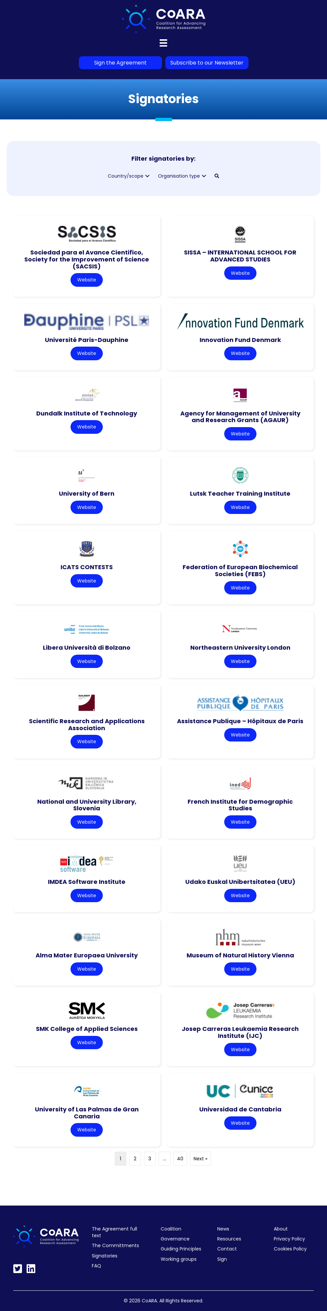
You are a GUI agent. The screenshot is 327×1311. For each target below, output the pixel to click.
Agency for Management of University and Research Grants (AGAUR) (240, 416)
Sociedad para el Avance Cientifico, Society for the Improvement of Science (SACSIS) (86, 259)
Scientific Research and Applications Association (87, 724)
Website (86, 279)
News (223, 1229)
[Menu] (163, 43)
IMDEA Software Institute (86, 882)
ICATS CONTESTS (87, 567)
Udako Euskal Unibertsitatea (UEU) (240, 882)
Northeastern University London (240, 647)
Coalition (171, 1229)
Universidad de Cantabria (240, 1109)
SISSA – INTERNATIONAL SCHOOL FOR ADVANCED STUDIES (240, 255)
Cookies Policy (290, 1248)
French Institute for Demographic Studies (240, 805)
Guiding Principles (181, 1248)
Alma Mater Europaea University (87, 955)
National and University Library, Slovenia (86, 805)
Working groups (179, 1259)
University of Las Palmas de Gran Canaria (87, 1112)
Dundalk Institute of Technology (86, 413)
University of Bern (86, 493)
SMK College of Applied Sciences (87, 1029)
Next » (200, 1158)
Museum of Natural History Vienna (240, 955)
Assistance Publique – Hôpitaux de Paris (240, 721)
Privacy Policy (289, 1238)
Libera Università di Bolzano (86, 647)
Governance (175, 1238)
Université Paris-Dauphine (86, 340)
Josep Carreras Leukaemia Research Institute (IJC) (240, 1032)
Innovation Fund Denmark (240, 340)
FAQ (96, 1265)
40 (180, 1158)
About (281, 1229)
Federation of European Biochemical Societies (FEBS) (240, 570)
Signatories (104, 1255)
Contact (227, 1248)
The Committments (115, 1245)
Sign (222, 1259)
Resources (229, 1238)
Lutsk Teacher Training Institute (240, 493)
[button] (147, 176)
